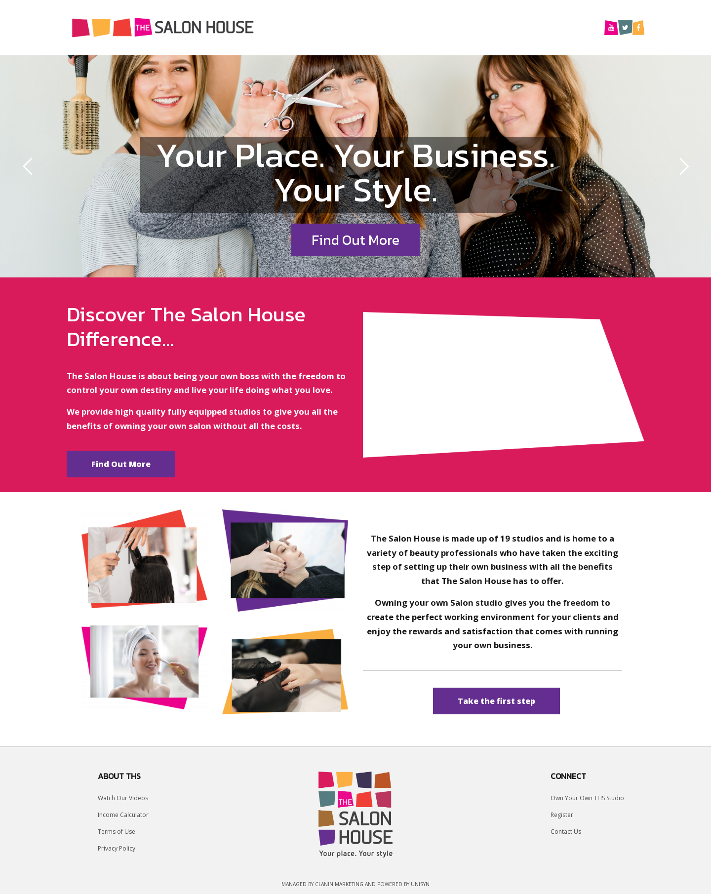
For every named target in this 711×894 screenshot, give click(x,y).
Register (562, 815)
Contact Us (566, 831)
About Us (524, 27)
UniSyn (420, 884)
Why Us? (330, 27)
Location (379, 27)
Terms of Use (116, 831)
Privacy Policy (116, 848)
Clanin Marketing (339, 884)
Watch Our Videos (123, 798)
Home (284, 27)
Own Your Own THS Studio (587, 798)
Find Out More (355, 240)
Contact (575, 27)
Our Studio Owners (451, 27)
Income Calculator (123, 815)
